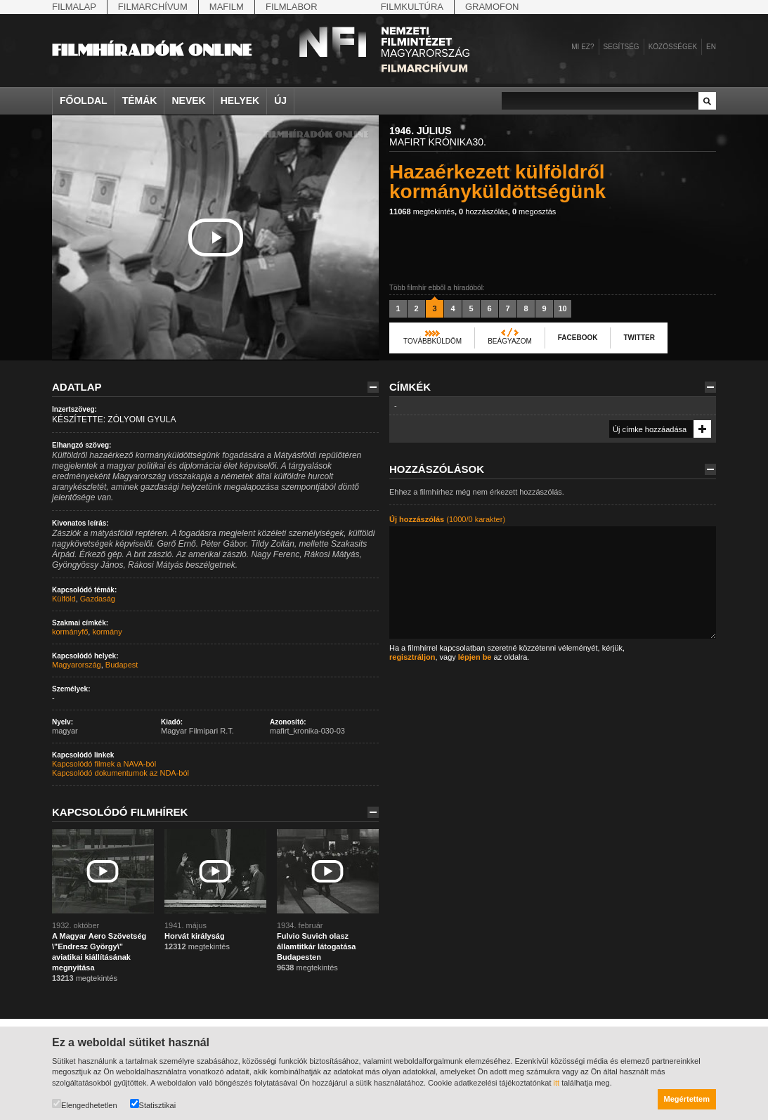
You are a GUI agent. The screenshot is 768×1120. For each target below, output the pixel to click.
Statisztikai (153, 1104)
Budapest (121, 664)
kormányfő (70, 631)
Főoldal (84, 100)
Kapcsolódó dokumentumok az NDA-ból (120, 773)
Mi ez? (582, 47)
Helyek (240, 100)
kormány (107, 631)
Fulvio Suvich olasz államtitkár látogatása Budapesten (316, 946)
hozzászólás (483, 211)
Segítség (621, 47)
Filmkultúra (412, 6)
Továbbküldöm (432, 341)
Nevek (188, 100)
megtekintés (422, 211)
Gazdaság (97, 598)
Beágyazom (510, 341)
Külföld (64, 598)
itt (557, 1083)
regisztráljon (412, 657)
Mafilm (226, 6)
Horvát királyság (194, 936)
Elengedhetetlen (84, 1104)
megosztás (534, 211)
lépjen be (475, 657)
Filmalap (74, 6)
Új (280, 100)
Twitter (638, 337)
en (711, 47)
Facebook (578, 337)
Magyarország (76, 664)
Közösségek (673, 47)
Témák (139, 100)
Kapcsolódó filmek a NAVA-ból (104, 764)
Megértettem (687, 1099)
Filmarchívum (153, 6)
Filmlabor (292, 6)
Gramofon (492, 6)
